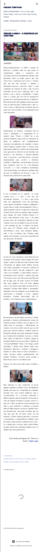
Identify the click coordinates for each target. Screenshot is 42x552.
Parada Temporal (13, 8)
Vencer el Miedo (14, 462)
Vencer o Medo (24, 462)
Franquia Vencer (30, 459)
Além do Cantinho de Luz (16, 459)
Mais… (30, 21)
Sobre (6, 21)
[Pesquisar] (37, 3)
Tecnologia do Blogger (21, 541)
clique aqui (33, 441)
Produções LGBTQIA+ (18, 21)
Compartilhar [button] (8, 456)
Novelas (6, 462)
